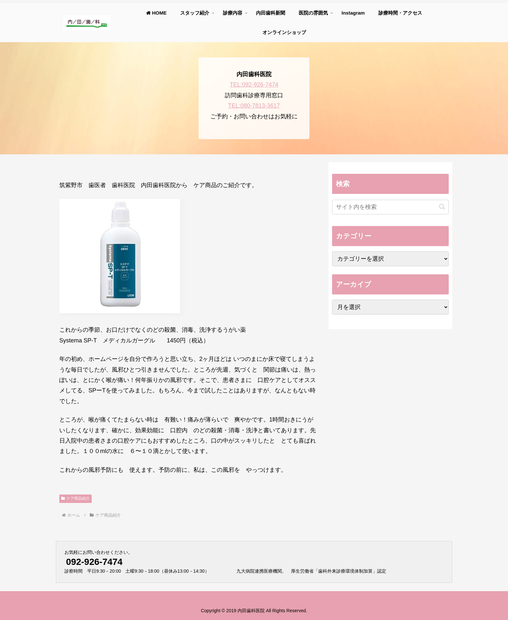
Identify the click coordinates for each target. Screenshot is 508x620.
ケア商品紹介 (75, 498)
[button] (442, 206)
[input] (390, 207)
